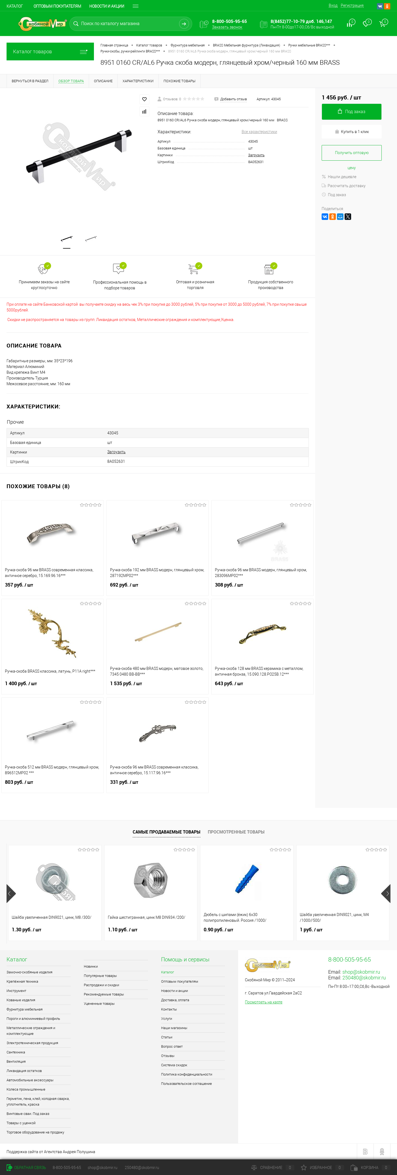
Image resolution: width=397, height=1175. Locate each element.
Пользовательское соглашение (186, 1084)
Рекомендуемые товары (104, 994)
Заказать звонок (227, 27)
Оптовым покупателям (57, 6)
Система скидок (174, 1065)
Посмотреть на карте (263, 1002)
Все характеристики (259, 131)
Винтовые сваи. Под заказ (28, 1114)
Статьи (166, 1037)
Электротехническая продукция (32, 1043)
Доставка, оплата (175, 1000)
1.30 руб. (26, 930)
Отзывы (167, 1056)
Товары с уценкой (21, 1123)
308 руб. (262, 588)
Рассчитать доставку (344, 186)
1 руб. (311, 930)
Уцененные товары (99, 1004)
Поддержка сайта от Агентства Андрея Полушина (51, 1152)
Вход (333, 5)
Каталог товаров (50, 51)
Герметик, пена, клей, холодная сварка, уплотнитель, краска (38, 1101)
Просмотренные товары (236, 832)
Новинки (91, 966)
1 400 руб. (52, 687)
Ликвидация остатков (24, 1071)
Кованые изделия (21, 1000)
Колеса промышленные (26, 1089)
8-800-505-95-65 (67, 1167)
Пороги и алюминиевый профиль (33, 1019)
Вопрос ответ (172, 1046)
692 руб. (157, 588)
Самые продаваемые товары (166, 832)
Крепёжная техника (22, 981)
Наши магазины (174, 1028)
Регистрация (352, 5)
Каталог (15, 6)
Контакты (169, 1009)
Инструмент (16, 991)
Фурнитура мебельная (25, 1009)
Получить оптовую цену (352, 156)
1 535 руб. (157, 687)
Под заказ (334, 195)
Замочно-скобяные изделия (29, 972)
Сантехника (16, 1052)
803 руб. (52, 785)
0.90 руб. (218, 930)
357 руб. (52, 588)
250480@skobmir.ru (364, 977)
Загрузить (256, 155)
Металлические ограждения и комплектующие (31, 1031)
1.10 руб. (122, 930)
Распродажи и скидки (101, 985)
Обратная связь (26, 1167)
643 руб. (262, 687)
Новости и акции (106, 6)
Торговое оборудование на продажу (35, 1132)
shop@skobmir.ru (361, 972)
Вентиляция (16, 1061)
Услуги (166, 1019)
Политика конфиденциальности (186, 1074)
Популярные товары (100, 976)
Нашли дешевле (339, 177)
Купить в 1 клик (352, 131)
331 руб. (157, 785)
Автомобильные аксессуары (30, 1080)
